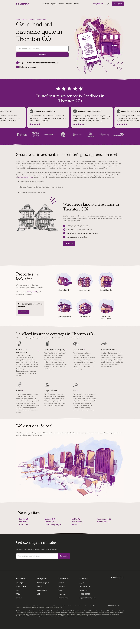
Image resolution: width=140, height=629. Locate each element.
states (24, 19)
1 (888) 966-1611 (85, 594)
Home (18, 19)
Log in (82, 583)
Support (69, 4)
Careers (61, 583)
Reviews (19, 598)
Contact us (24, 312)
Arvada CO (23, 522)
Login (108, 4)
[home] (22, 4)
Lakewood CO (77, 522)
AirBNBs (28, 292)
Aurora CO (23, 524)
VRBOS (34, 292)
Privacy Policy (63, 598)
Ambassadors (42, 590)
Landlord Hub (21, 586)
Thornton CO (41, 19)
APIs (38, 594)
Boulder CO (24, 519)
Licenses (62, 586)
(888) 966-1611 (98, 4)
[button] (45, 4)
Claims (76, 4)
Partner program (43, 583)
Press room (62, 594)
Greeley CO (50, 519)
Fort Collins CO (103, 522)
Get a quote (118, 4)
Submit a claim (85, 586)
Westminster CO (104, 519)
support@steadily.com (87, 598)
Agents (39, 586)
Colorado (31, 19)
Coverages (20, 583)
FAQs (18, 594)
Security (61, 590)
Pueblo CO (75, 519)
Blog (17, 590)
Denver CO (75, 524)
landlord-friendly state (25, 177)
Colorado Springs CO (54, 524)
